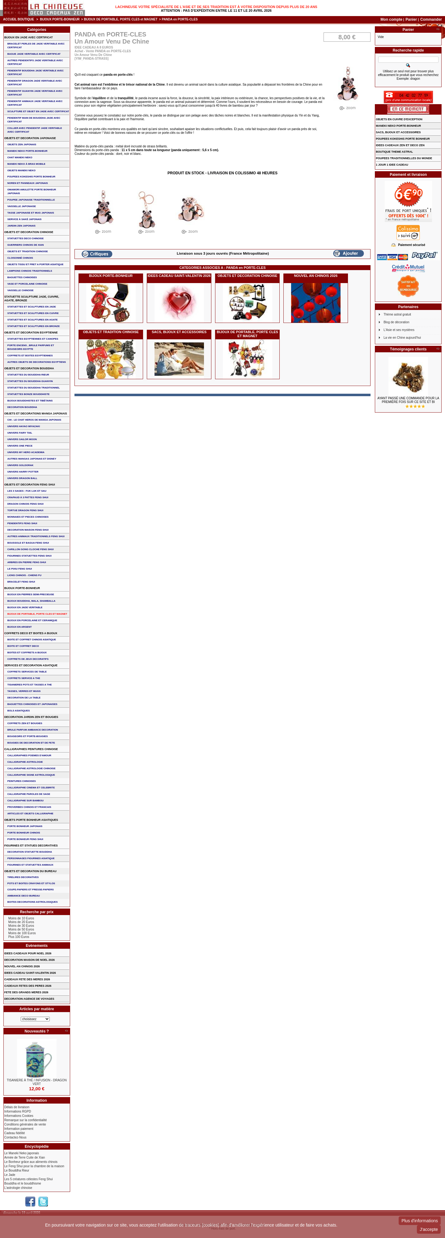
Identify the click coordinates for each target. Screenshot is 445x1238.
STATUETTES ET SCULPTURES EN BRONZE (33, 326)
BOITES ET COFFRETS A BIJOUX (27, 652)
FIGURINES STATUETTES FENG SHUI (29, 555)
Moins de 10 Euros (21, 918)
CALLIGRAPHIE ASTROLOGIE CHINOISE (31, 768)
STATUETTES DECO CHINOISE (25, 238)
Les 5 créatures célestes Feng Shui (28, 1179)
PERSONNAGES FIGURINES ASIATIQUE (31, 858)
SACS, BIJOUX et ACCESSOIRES (179, 332)
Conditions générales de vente (25, 1124)
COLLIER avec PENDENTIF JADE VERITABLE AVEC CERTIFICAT (34, 130)
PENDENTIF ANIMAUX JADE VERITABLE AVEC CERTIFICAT (35, 103)
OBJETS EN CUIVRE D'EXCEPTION (399, 119)
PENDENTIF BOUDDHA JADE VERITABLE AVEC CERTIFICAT (35, 72)
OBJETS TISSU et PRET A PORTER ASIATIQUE (35, 264)
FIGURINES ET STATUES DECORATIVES (31, 845)
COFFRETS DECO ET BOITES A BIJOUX (30, 633)
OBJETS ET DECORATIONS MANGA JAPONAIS (35, 413)
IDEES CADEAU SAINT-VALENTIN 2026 (179, 276)
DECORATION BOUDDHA (22, 407)
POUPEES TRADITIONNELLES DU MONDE (404, 158)
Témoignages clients (408, 349)
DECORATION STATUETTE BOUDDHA (29, 851)
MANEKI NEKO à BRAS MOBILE (26, 164)
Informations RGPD (17, 1111)
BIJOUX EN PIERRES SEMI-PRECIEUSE (30, 594)
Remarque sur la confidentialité (25, 1120)
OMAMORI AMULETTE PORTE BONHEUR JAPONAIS (31, 191)
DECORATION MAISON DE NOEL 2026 (29, 959)
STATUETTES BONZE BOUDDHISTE (28, 394)
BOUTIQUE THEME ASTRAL (394, 151)
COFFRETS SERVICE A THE (23, 678)
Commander (431, 19)
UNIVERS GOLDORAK (20, 465)
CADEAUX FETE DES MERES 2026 (27, 979)
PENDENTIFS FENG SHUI (22, 523)
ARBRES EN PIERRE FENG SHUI (26, 562)
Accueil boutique (18, 19)
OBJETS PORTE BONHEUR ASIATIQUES (31, 819)
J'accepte (429, 1229)
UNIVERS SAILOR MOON (22, 439)
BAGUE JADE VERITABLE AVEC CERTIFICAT (34, 54)
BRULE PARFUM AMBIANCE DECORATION (32, 729)
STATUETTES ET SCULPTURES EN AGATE (32, 319)
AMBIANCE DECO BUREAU (23, 895)
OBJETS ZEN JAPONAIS (21, 144)
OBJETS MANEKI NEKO (21, 170)
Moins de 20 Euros (21, 922)
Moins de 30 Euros (21, 925)
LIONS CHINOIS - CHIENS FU (24, 575)
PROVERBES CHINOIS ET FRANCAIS (29, 807)
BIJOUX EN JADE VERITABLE (25, 607)
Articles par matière (36, 1009)
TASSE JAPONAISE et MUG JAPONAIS (30, 212)
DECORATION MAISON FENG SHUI (28, 529)
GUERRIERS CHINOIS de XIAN (25, 245)
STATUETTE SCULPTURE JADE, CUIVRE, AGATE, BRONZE (31, 298)
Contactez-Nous (15, 1137)
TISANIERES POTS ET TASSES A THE (29, 684)
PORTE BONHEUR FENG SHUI (25, 839)
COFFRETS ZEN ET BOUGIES (24, 723)
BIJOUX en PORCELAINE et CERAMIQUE (32, 620)
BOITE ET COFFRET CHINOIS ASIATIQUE (31, 639)
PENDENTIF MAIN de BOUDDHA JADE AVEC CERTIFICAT (33, 120)
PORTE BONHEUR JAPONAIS (24, 826)
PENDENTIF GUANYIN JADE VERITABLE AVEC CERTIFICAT (35, 93)
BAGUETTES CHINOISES (22, 277)
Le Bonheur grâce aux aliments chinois (30, 1162)
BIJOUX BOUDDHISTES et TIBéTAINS (30, 400)
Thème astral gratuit (397, 314)
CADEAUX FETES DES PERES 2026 (28, 985)
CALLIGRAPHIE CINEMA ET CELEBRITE (31, 787)
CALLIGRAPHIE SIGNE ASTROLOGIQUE (31, 775)
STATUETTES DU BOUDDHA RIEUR (28, 374)
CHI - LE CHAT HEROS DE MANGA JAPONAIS (34, 419)
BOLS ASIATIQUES (18, 710)
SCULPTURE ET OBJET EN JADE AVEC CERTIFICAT (38, 111)
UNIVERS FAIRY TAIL (19, 432)
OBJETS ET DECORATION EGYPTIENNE (31, 332)
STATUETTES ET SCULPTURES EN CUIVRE (33, 313)
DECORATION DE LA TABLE (23, 697)
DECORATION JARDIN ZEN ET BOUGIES (31, 717)
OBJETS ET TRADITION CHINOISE (111, 332)
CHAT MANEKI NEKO (19, 157)
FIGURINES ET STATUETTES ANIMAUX (30, 864)
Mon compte (391, 19)
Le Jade (9, 1175)
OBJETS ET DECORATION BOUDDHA (29, 368)
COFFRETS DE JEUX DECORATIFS (28, 659)
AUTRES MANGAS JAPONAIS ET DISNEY (31, 458)
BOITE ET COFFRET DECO (23, 646)
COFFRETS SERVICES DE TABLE (27, 671)
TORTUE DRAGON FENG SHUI (25, 510)
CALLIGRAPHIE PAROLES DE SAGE (28, 794)
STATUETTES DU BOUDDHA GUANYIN (30, 381)
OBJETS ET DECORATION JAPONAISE (30, 138)
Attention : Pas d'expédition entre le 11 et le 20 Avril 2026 (216, 10)
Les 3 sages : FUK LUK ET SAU (26, 491)
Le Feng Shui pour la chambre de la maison (34, 1166)
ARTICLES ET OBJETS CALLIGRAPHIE (30, 813)
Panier (411, 19)
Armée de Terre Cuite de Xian (24, 1157)
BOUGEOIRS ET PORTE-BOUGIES (27, 736)
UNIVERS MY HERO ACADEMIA (25, 452)
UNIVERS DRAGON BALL (22, 478)
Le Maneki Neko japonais (21, 1153)
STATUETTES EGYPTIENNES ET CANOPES (32, 338)
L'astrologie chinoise (18, 1187)
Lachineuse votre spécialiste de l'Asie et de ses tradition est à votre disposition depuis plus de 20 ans (216, 7)
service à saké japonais (24, 219)
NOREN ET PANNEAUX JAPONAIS (27, 183)
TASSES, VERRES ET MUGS (23, 691)
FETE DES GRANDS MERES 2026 (26, 992)
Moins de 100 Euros (22, 933)
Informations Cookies (18, 1115)
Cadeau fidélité (14, 1133)
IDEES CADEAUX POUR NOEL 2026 (27, 953)
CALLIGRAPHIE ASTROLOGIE (25, 762)
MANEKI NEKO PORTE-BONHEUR (27, 151)
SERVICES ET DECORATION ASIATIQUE (30, 665)
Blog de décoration (396, 322)
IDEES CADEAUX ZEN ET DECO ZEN (400, 145)
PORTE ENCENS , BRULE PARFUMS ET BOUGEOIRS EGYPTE (30, 347)
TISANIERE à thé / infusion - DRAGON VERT (37, 1082)
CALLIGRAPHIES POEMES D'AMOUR (29, 755)
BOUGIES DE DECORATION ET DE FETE (31, 742)
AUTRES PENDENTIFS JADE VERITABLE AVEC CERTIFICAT (35, 62)
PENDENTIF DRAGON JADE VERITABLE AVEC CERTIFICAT (34, 82)
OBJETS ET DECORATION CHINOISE (248, 276)
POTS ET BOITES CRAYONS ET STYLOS (31, 883)
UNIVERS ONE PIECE (19, 445)
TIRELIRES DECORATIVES (23, 877)
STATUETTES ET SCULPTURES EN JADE (31, 306)
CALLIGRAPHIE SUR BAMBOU (25, 800)
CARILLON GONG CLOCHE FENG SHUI (30, 549)
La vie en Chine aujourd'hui (402, 337)
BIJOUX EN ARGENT (19, 626)
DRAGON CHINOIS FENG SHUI (25, 503)
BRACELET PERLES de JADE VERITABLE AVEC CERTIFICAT (36, 45)
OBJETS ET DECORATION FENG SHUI (29, 484)
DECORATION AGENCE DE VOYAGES (29, 998)
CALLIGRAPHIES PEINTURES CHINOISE (31, 749)
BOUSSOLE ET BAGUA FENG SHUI (28, 542)
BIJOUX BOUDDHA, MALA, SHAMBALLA (31, 601)
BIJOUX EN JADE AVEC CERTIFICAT (28, 37)
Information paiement (18, 1128)
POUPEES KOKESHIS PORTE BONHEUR (31, 176)
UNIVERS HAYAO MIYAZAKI (23, 426)
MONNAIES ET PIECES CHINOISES (28, 516)
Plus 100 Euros (18, 937)
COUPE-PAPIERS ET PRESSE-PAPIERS (30, 889)
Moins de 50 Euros (21, 929)
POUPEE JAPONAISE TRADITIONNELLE (31, 199)
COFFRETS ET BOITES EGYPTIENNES (30, 355)
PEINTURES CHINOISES (21, 781)
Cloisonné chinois (20, 258)
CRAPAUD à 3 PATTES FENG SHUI (27, 497)
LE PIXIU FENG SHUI (19, 568)
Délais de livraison (16, 1107)
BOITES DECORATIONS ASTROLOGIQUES (32, 902)
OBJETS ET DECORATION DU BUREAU (30, 871)
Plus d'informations (419, 1220)
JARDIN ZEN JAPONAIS (21, 225)
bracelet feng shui (21, 581)
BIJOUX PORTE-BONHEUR (59, 19)
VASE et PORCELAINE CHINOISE (27, 283)
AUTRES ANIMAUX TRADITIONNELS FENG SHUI (36, 536)
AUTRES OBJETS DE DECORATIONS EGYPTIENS (36, 362)
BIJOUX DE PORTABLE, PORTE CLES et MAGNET (120, 19)
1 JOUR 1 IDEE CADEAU (392, 164)
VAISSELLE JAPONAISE (21, 206)
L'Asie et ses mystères (399, 330)
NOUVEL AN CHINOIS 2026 (315, 276)
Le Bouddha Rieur (16, 1170)
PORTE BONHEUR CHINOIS (23, 832)
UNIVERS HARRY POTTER (22, 471)
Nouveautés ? (36, 1031)
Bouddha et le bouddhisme (22, 1183)
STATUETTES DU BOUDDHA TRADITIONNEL (33, 387)
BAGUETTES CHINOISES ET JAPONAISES (32, 704)
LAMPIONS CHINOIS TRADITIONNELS (29, 270)
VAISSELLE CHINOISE (20, 290)
